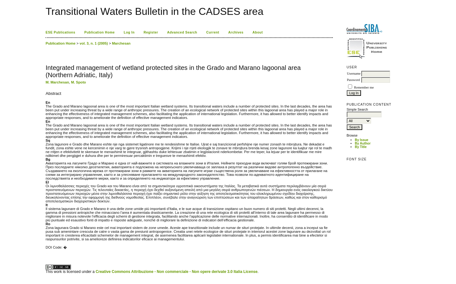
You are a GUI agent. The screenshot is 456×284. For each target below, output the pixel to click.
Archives (236, 32)
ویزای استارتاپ (47, 253)
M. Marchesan (57, 82)
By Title (360, 147)
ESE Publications (60, 32)
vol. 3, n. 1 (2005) (93, 43)
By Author (362, 143)
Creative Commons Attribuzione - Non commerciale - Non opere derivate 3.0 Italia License (176, 271)
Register (151, 32)
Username (353, 73)
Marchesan (121, 43)
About (257, 32)
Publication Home (99, 32)
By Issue (361, 140)
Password (353, 80)
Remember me (364, 87)
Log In (129, 32)
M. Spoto (78, 82)
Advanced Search (182, 32)
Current (212, 32)
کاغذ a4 (46, 253)
